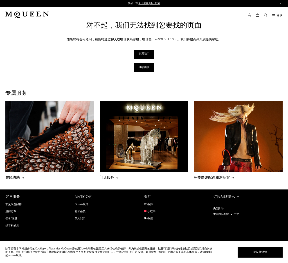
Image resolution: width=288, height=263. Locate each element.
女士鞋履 (143, 3)
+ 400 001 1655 (166, 39)
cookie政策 (14, 255)
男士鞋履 (155, 3)
